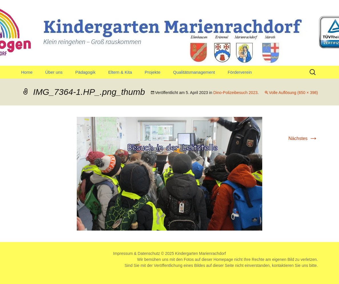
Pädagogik (85, 72)
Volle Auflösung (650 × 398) (293, 92)
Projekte (152, 72)
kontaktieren (283, 265)
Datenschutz (149, 253)
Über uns (53, 72)
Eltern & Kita (120, 72)
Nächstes (303, 138)
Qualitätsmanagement (194, 72)
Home (27, 72)
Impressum (123, 253)
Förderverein (240, 72)
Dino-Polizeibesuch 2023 (235, 92)
